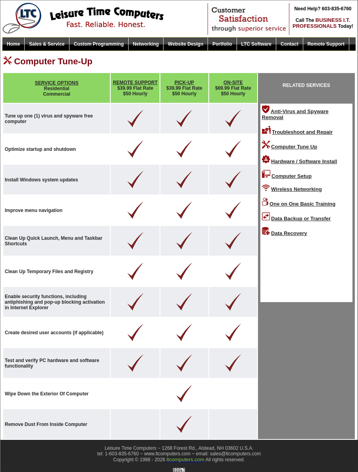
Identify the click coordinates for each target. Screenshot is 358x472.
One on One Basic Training (302, 204)
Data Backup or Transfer (301, 219)
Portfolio (222, 44)
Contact (289, 44)
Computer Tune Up (294, 147)
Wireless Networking (296, 189)
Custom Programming (99, 44)
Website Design (185, 44)
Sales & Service (46, 44)
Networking (146, 44)
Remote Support (326, 44)
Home (13, 44)
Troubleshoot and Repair (302, 132)
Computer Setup (291, 176)
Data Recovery (289, 233)
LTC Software (256, 44)
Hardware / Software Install (304, 161)
